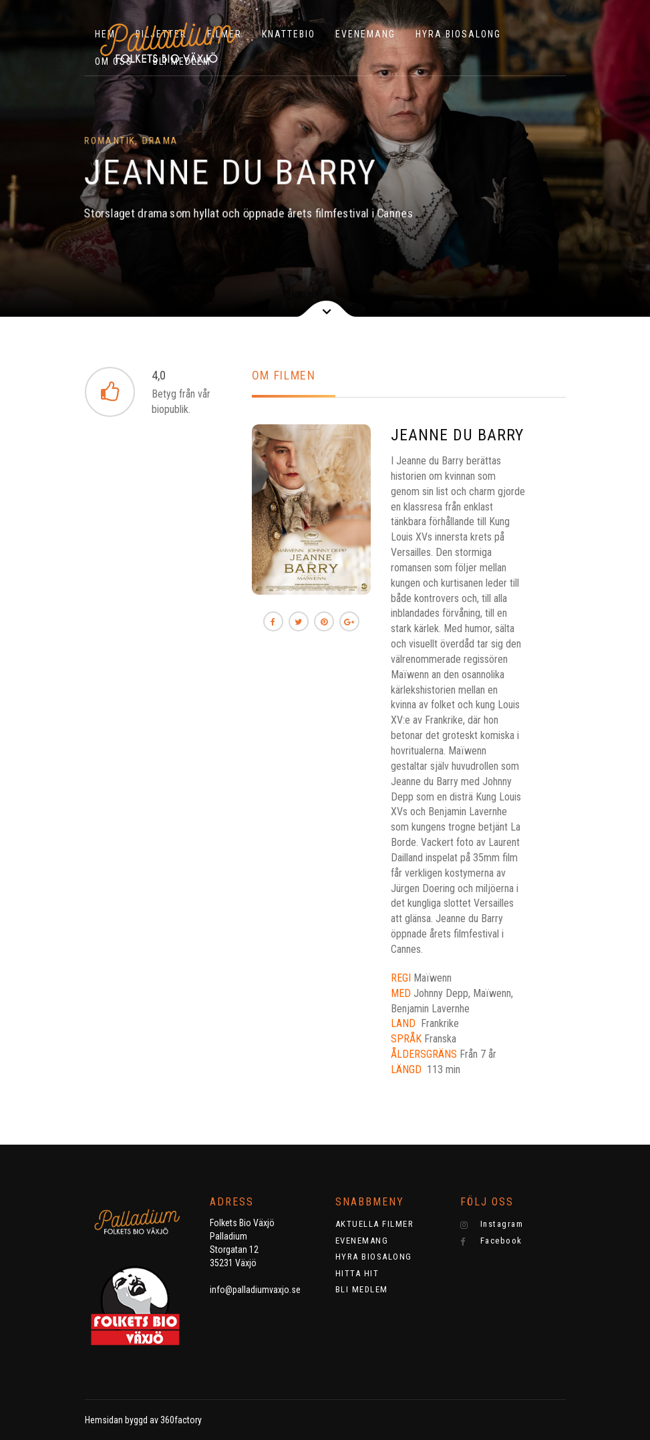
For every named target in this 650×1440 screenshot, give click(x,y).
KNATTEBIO (288, 34)
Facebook (491, 1241)
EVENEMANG (365, 34)
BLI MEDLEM (361, 1289)
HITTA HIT (357, 1273)
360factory (181, 1420)
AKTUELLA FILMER (374, 1224)
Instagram (491, 1224)
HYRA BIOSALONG (458, 34)
